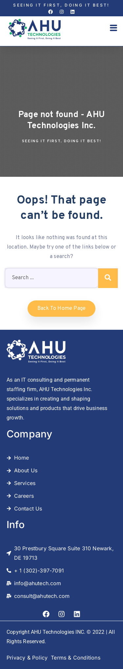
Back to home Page (61, 308)
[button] (113, 29)
